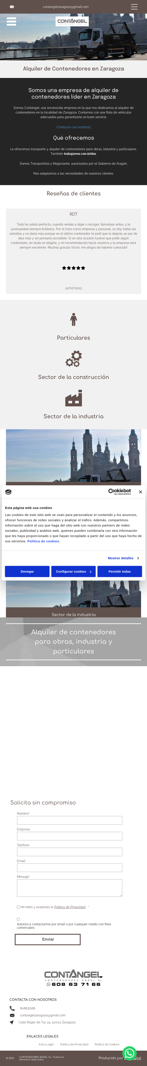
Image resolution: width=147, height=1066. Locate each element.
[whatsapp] (129, 1054)
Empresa (23, 829)
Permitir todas (120, 571)
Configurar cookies (73, 571)
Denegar (27, 571)
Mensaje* (23, 876)
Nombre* (23, 813)
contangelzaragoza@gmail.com (66, 7)
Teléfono (23, 845)
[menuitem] (46, 1044)
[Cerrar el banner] (140, 492)
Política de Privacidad (69, 907)
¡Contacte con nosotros (73, 127)
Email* (21, 861)
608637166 (27, 1008)
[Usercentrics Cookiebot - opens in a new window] (111, 492)
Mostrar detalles (121, 558)
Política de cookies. (43, 541)
